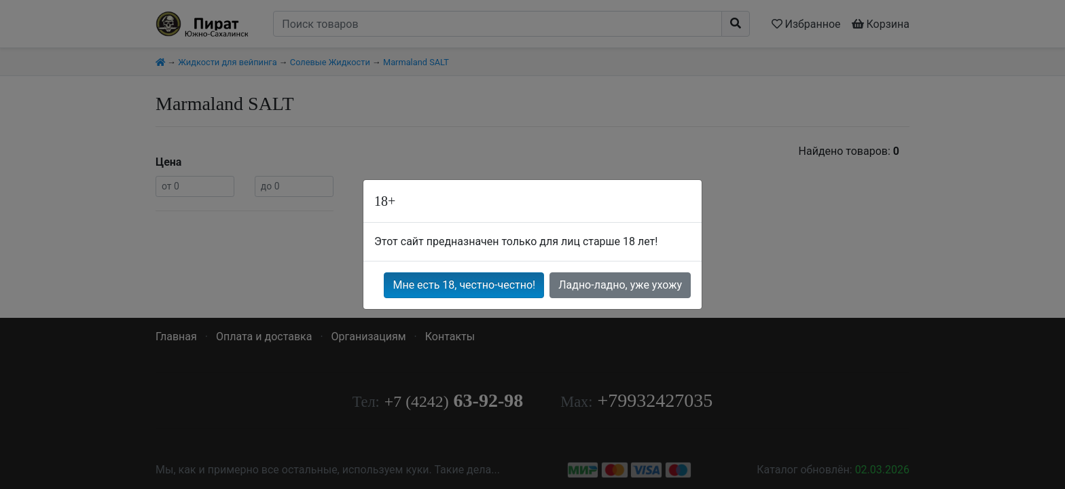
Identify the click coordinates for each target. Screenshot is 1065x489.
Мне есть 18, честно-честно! (464, 284)
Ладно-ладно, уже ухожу (620, 284)
